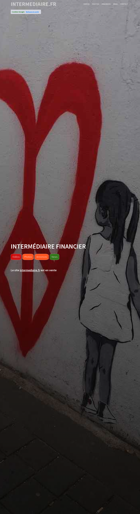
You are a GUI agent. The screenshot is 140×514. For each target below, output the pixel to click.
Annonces (106, 4)
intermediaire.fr (33, 4)
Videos (86, 4)
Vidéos (16, 256)
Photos (95, 4)
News (115, 4)
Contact (124, 4)
